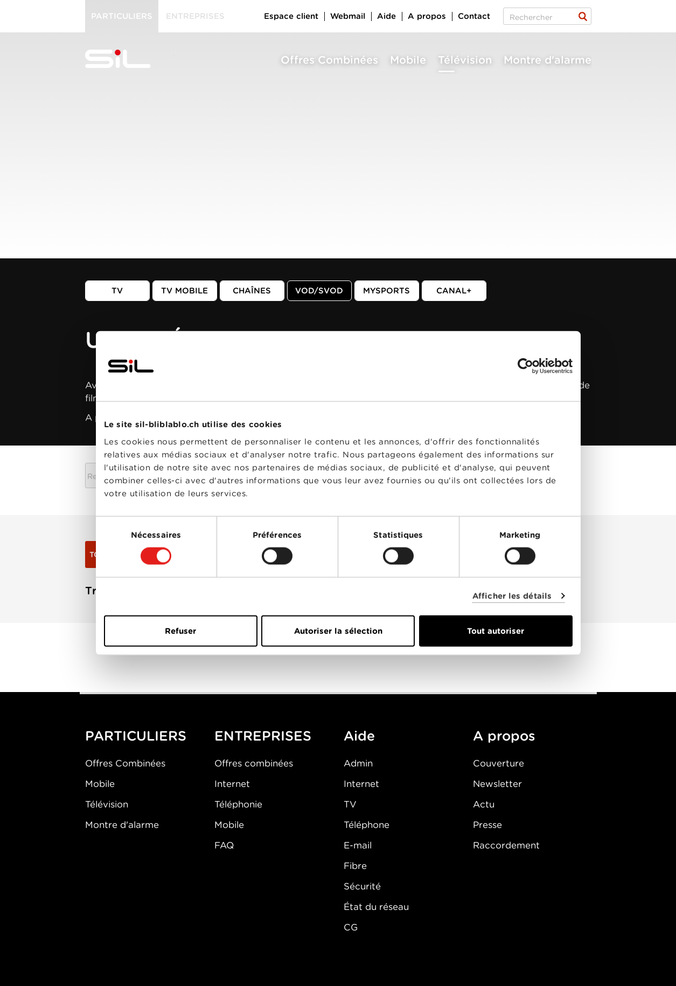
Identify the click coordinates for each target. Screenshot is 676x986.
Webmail (347, 16)
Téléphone (366, 824)
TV (117, 291)
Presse (487, 824)
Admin (358, 763)
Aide (386, 16)
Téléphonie (238, 804)
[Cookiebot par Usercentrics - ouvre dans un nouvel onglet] (525, 366)
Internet (232, 783)
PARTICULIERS (135, 736)
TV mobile (184, 291)
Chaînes (252, 291)
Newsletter (497, 783)
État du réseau (376, 906)
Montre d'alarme (547, 59)
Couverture (498, 763)
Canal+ (454, 291)
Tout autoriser (495, 630)
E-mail (358, 845)
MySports (386, 291)
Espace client (291, 16)
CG (351, 927)
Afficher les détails (512, 596)
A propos (427, 16)
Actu (483, 804)
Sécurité (362, 886)
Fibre (355, 865)
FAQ (224, 845)
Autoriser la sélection (338, 630)
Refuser (180, 630)
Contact (474, 16)
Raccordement (506, 845)
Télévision (465, 59)
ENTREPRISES (262, 736)
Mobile (408, 59)
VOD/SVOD (319, 291)
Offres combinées (253, 763)
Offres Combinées (329, 59)
